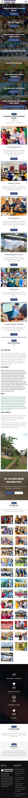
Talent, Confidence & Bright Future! (14, 106)
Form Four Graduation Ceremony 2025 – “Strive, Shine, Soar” (20, 779)
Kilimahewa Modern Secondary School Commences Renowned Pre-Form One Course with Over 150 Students (20, 787)
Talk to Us (18, 492)
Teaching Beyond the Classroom (14, 254)
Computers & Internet (14, 183)
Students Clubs (14, 289)
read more (14, 158)
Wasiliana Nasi (14, 91)
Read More (14, 14)
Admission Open (14, 40)
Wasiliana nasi (14, 80)
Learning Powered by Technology (13, 324)
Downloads (9, 492)
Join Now (14, 26)
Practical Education (13, 218)
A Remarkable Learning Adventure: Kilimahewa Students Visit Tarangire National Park (20, 772)
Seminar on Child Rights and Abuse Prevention (20, 794)
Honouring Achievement (14, 147)
